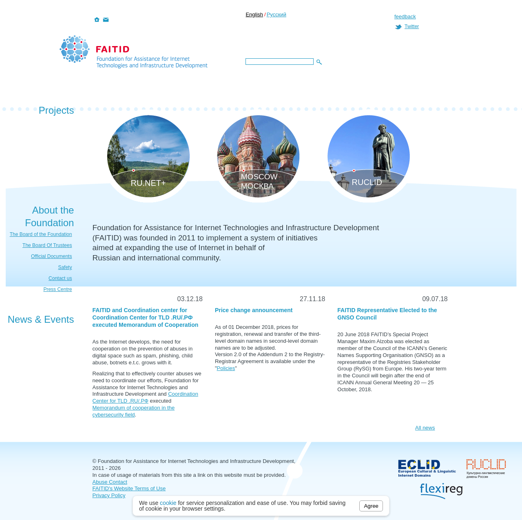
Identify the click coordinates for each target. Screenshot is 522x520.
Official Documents (51, 256)
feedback (405, 16)
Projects (56, 110)
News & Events (41, 319)
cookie (168, 503)
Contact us (60, 278)
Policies (226, 368)
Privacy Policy (109, 495)
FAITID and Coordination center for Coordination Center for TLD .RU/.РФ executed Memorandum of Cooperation (146, 317)
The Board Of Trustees (47, 245)
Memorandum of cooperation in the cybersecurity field (134, 411)
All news (425, 428)
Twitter (412, 26)
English (254, 14)
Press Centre (57, 289)
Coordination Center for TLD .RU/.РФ (145, 397)
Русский (276, 14)
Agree (371, 506)
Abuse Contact (110, 482)
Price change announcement (254, 310)
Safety (65, 267)
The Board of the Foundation (41, 234)
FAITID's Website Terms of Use (129, 488)
